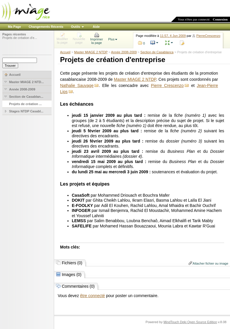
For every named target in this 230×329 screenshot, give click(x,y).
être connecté (92, 295)
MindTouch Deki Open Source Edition (190, 322)
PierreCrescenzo (208, 35)
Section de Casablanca (156, 52)
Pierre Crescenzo (167, 85)
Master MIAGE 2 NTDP (91, 52)
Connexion (220, 19)
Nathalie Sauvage (76, 85)
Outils (75, 26)
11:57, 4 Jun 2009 (173, 35)
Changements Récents (46, 26)
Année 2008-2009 (124, 52)
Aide (96, 26)
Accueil (65, 52)
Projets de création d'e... (19, 38)
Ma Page (14, 26)
